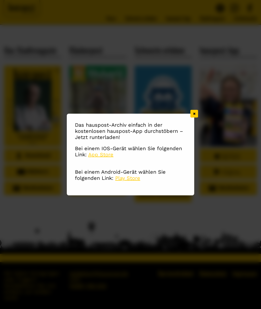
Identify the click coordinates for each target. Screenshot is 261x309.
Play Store (127, 178)
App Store (100, 155)
